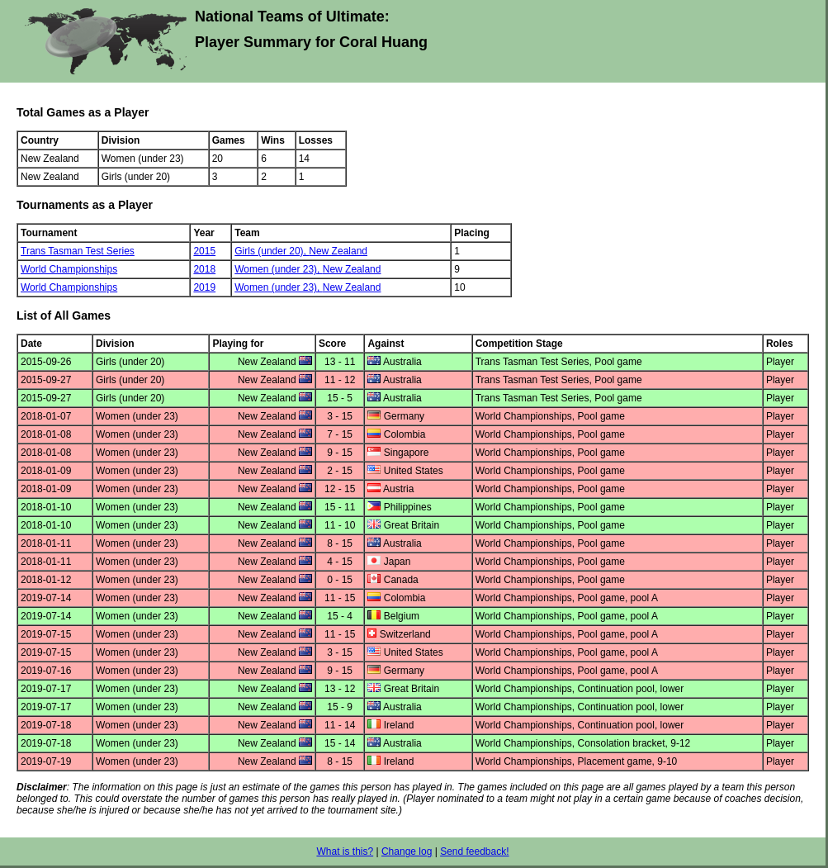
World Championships (69, 269)
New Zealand (338, 251)
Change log (406, 851)
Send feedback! (474, 851)
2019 (204, 287)
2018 (204, 269)
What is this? (344, 851)
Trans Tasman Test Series (78, 251)
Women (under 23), (278, 269)
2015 (204, 251)
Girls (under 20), (271, 251)
